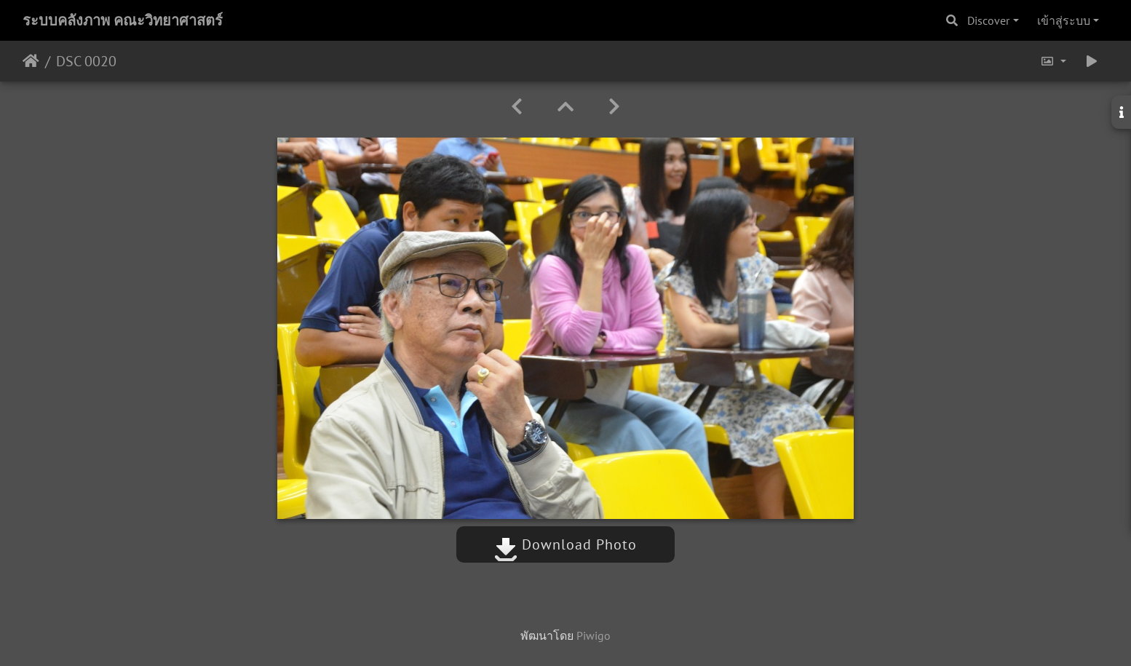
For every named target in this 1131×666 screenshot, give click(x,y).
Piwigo (593, 635)
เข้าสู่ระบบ (1063, 20)
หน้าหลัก (31, 61)
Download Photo (565, 544)
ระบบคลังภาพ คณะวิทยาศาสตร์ (123, 20)
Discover (988, 20)
